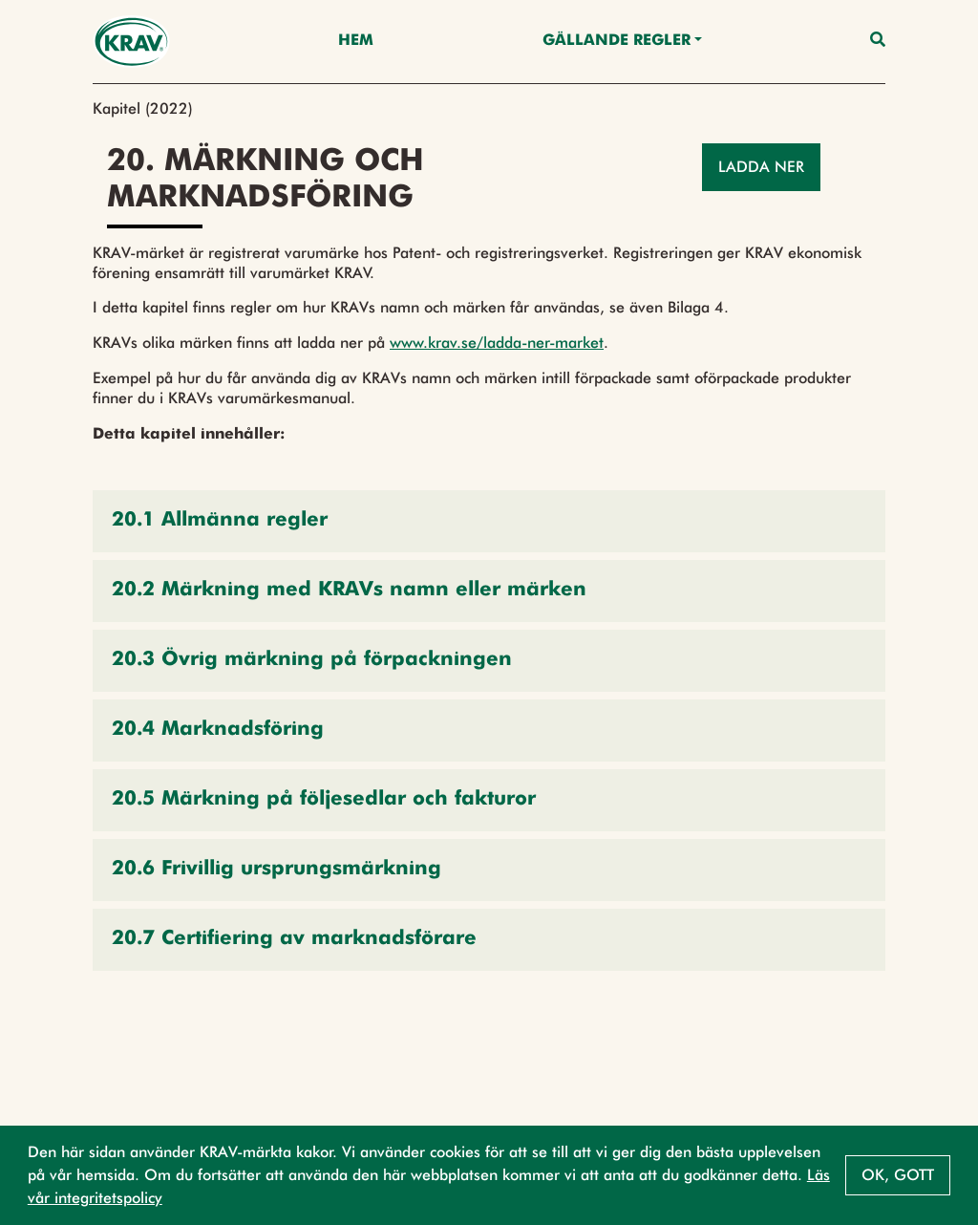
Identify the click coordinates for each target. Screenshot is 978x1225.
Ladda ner (761, 167)
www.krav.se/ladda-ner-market (497, 342)
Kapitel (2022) (143, 108)
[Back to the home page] (131, 41)
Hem (355, 41)
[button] (489, 521)
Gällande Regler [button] (616, 41)
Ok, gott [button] (897, 1175)
